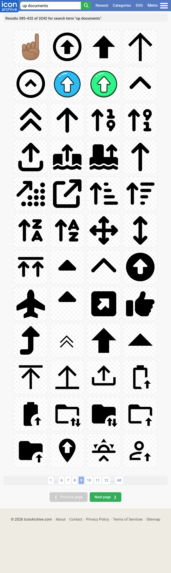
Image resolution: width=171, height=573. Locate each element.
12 (106, 480)
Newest (102, 5)
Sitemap (153, 519)
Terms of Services (128, 519)
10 (89, 480)
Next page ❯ (105, 497)
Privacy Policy (97, 519)
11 (98, 480)
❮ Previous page (69, 497)
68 (119, 480)
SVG (139, 5)
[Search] (86, 5)
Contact (75, 519)
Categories (122, 5)
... (56, 480)
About (61, 519)
